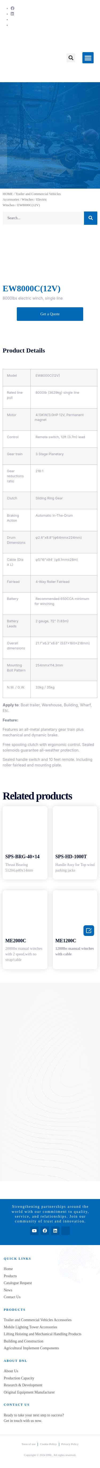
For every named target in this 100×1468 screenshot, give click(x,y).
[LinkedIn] (12, 14)
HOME (8, 194)
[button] (70, 57)
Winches (28, 199)
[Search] (90, 218)
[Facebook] (12, 8)
